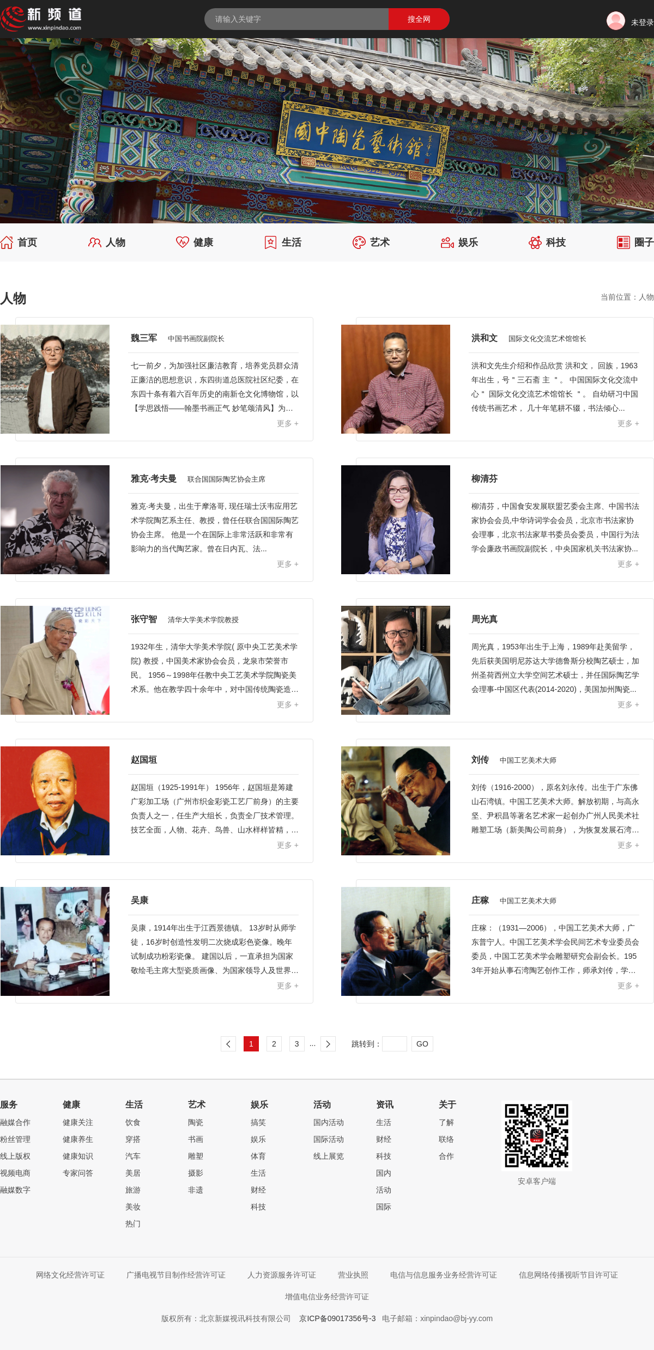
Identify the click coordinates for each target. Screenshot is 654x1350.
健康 (194, 242)
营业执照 (353, 1274)
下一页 (328, 1043)
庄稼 (513, 900)
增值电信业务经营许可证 (327, 1296)
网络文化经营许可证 (70, 1274)
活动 (383, 1189)
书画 (195, 1139)
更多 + (288, 423)
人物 (106, 242)
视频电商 (15, 1173)
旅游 (133, 1189)
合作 (446, 1156)
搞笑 (258, 1122)
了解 (446, 1122)
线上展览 (328, 1156)
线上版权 (15, 1156)
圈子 (635, 242)
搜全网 (419, 19)
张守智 (185, 619)
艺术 (371, 242)
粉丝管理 (15, 1139)
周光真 (484, 619)
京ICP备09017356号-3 (337, 1318)
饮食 (133, 1122)
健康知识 (78, 1156)
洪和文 (528, 338)
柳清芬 (484, 478)
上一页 (228, 1043)
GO (422, 1043)
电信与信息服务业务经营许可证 (443, 1274)
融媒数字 (15, 1189)
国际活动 (328, 1139)
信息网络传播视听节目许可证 (568, 1274)
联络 (446, 1139)
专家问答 (78, 1173)
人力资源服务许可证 (281, 1274)
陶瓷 (195, 1122)
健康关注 (78, 1122)
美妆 (133, 1206)
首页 (18, 242)
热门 (133, 1223)
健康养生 (78, 1139)
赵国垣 (144, 759)
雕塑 (195, 1156)
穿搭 (133, 1139)
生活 (282, 242)
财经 (258, 1189)
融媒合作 (15, 1122)
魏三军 (178, 338)
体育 (258, 1156)
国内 (383, 1173)
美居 (133, 1173)
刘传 (513, 759)
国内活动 (328, 1122)
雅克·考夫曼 (198, 478)
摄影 (195, 1173)
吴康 (139, 900)
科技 (547, 242)
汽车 (133, 1156)
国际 (383, 1206)
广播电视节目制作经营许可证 (176, 1274)
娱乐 (459, 242)
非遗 (195, 1189)
